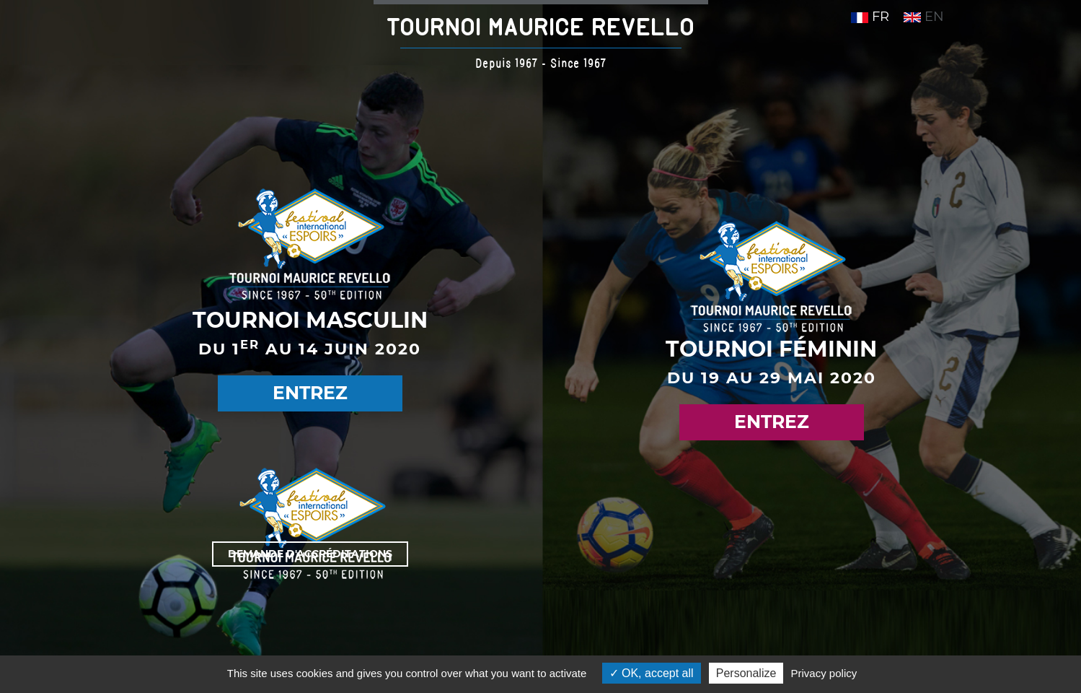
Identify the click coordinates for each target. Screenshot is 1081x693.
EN (924, 17)
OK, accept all (651, 673)
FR (870, 17)
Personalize (746, 673)
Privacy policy (824, 673)
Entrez (310, 393)
